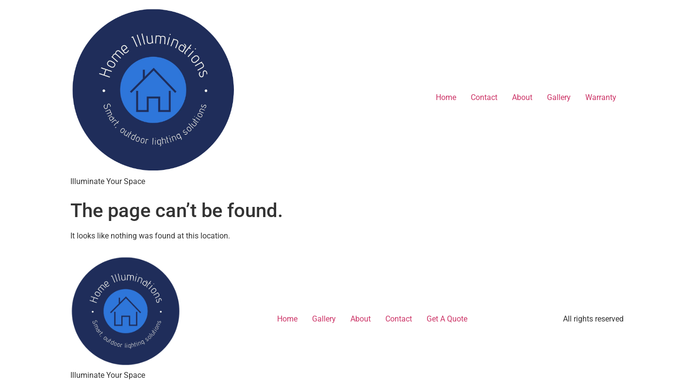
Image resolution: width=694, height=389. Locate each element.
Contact (484, 97)
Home (446, 97)
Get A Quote (447, 318)
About (522, 97)
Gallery (559, 97)
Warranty (600, 97)
